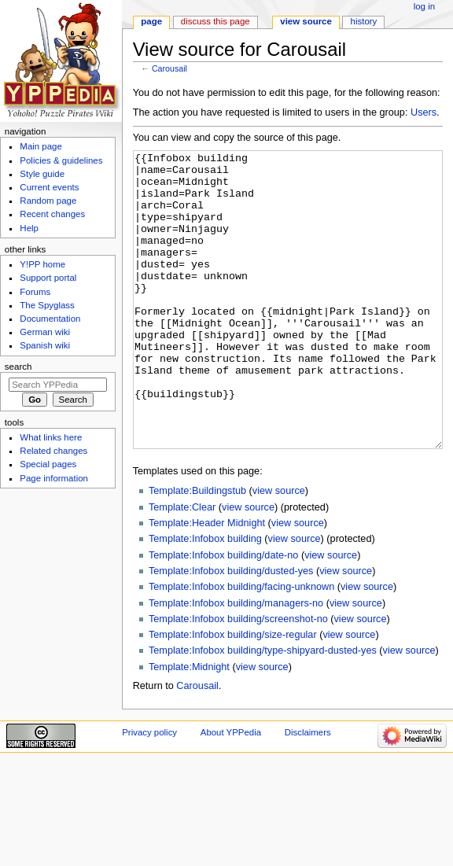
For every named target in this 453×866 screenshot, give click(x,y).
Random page (48, 200)
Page (151, 21)
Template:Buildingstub (197, 549)
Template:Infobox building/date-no (223, 614)
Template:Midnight (189, 725)
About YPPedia (231, 791)
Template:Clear (182, 566)
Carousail (169, 68)
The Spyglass (47, 305)
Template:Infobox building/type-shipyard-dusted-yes (263, 709)
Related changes (53, 450)
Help (29, 228)
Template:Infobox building (205, 597)
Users (423, 112)
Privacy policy (149, 791)
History (364, 21)
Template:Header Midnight (207, 582)
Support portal (48, 277)
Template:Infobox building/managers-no (236, 662)
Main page (41, 146)
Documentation (50, 318)
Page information (54, 478)
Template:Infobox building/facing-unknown (241, 645)
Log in (424, 6)
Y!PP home (42, 264)
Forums (35, 292)
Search (18, 366)
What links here (51, 437)
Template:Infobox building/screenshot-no (238, 678)
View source (306, 21)
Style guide (42, 174)
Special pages (48, 464)
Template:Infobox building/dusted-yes (231, 630)
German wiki (45, 332)
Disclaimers (308, 791)
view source (278, 549)
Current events (49, 187)
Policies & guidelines (61, 160)
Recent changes (52, 214)
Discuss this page (215, 21)
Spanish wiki (45, 345)
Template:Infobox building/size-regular (233, 693)
